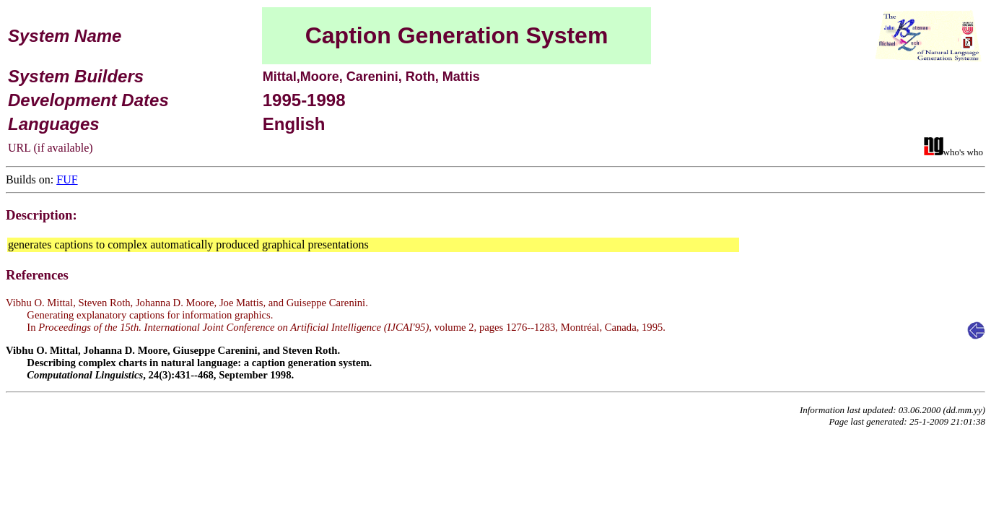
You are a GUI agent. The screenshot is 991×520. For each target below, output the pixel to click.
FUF (66, 179)
